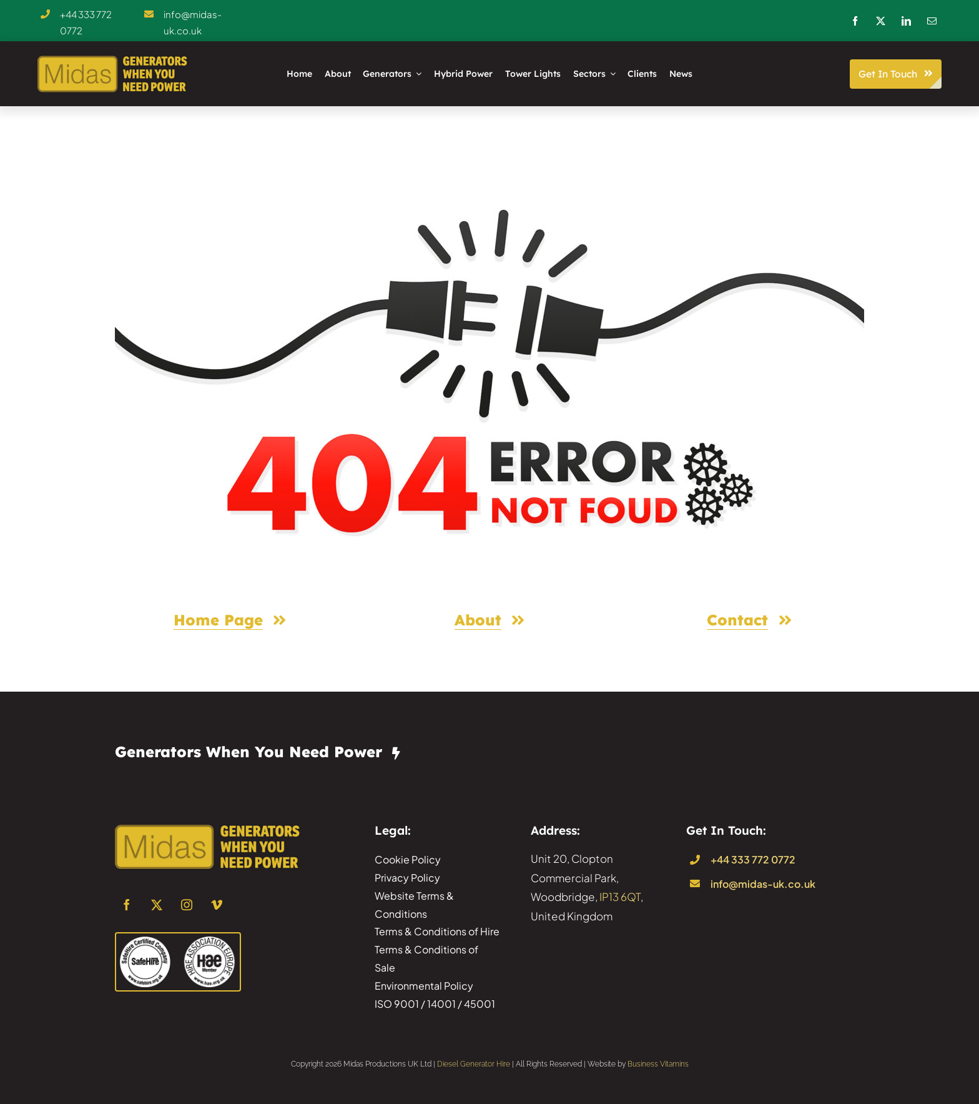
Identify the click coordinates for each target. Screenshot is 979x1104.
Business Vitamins (658, 1064)
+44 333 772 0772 (753, 859)
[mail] (932, 21)
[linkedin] (906, 21)
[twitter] (880, 21)
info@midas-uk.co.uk (763, 883)
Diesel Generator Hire (473, 1064)
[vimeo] (217, 905)
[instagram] (187, 905)
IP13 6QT (620, 896)
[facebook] (855, 21)
